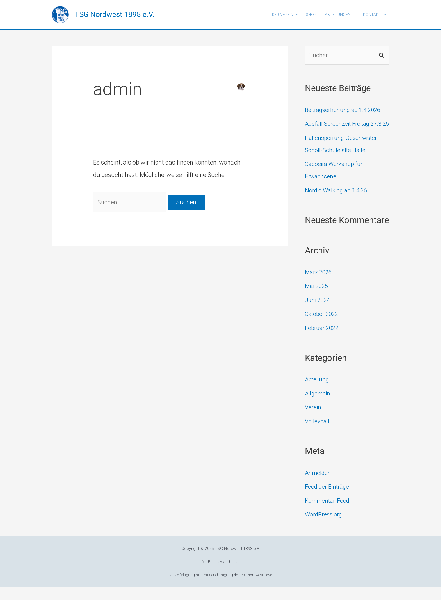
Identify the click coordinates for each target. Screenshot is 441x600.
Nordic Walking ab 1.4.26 (338, 203)
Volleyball (317, 434)
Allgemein (318, 406)
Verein (313, 420)
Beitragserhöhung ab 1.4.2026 (345, 110)
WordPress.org (325, 527)
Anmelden (318, 485)
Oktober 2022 (323, 327)
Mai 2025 (317, 299)
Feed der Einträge (328, 499)
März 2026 (319, 285)
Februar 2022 (323, 341)
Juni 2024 (318, 313)
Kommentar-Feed (329, 513)
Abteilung (318, 392)
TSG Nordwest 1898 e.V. (114, 14)
